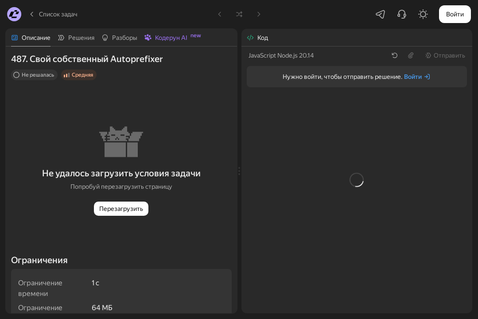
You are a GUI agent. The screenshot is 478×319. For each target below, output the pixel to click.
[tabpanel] (121, 180)
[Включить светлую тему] (423, 14)
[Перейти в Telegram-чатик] (380, 14)
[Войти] (417, 76)
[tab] (31, 38)
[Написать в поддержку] (402, 14)
